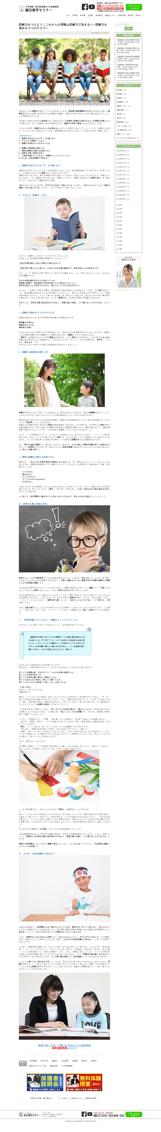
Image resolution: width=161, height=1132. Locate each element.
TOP (68, 15)
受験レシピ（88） (124, 134)
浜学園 (74, 15)
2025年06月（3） (123, 191)
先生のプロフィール (127, 290)
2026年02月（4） (123, 159)
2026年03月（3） (123, 155)
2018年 (119, 233)
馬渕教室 (99, 15)
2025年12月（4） (123, 167)
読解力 (54, 1061)
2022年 (119, 217)
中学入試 (44, 1061)
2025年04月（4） (123, 199)
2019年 (119, 229)
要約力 (84, 1061)
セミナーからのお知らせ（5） (128, 138)
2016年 (119, 241)
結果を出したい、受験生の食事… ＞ (86, 1098)
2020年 (119, 225)
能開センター (110, 15)
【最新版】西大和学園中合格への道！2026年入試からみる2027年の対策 (128, 42)
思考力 (94, 1061)
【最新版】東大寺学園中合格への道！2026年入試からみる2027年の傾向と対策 (128, 75)
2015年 (119, 245)
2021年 (119, 221)
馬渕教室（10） (123, 102)
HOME (64, 1098)
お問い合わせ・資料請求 (134, 7)
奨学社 (138, 15)
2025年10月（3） (123, 175)
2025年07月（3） (123, 187)
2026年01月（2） (123, 163)
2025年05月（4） (123, 195)
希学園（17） (122, 94)
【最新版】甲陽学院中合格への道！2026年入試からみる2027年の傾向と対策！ (128, 67)
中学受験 (33, 1061)
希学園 (82, 15)
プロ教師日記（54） (125, 130)
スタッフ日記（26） (125, 126)
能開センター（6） (124, 106)
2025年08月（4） (123, 183)
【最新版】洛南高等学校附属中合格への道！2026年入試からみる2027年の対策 (128, 59)
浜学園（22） (122, 90)
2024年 (119, 209)
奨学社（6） (121, 118)
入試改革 (65, 1061)
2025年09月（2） (123, 179)
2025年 (119, 205)
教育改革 (53, 1066)
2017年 (119, 237)
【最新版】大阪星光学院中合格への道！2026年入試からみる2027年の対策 (128, 50)
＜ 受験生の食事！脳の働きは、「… (43, 1098)
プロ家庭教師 (67, 1066)
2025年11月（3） (123, 171)
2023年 (119, 213)
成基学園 (121, 15)
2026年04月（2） (123, 151)
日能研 (90, 15)
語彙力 (75, 1061)
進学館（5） (121, 114)
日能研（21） (122, 98)
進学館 (130, 15)
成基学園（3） (122, 110)
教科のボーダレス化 (37, 1066)
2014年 (119, 249)
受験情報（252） (123, 122)
